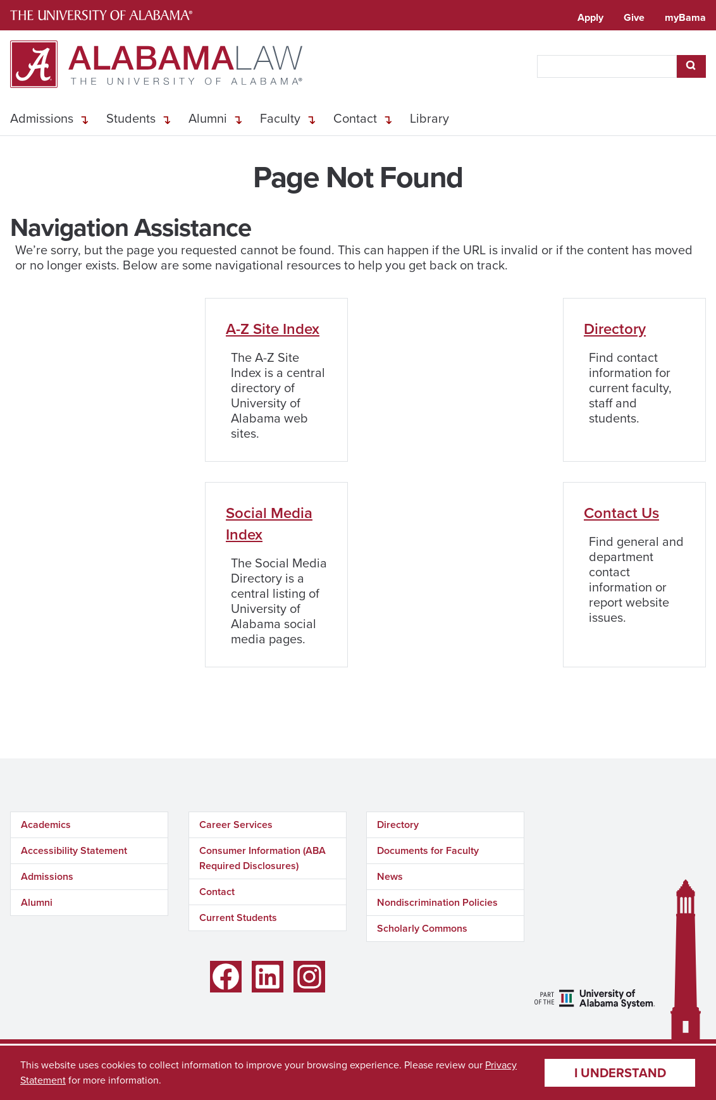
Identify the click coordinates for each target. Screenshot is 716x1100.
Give (634, 17)
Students (131, 118)
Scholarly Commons (422, 928)
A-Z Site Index (272, 329)
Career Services (236, 824)
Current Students (238, 917)
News (390, 876)
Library (429, 118)
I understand (620, 1072)
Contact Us (621, 513)
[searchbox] (607, 66)
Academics (46, 824)
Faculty (280, 118)
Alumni (207, 118)
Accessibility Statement (74, 850)
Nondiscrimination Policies (437, 902)
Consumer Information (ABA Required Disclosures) (262, 858)
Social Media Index (269, 523)
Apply (590, 17)
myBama (685, 17)
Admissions (41, 118)
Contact (355, 118)
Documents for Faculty (428, 850)
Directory (615, 329)
